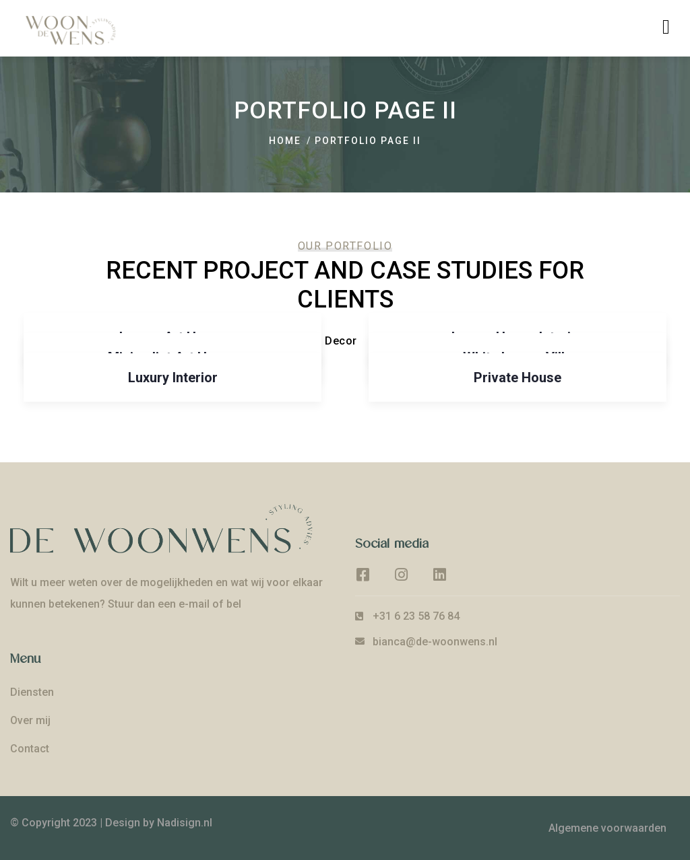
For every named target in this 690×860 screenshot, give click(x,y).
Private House (517, 377)
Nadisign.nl (184, 822)
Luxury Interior (173, 377)
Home (285, 140)
